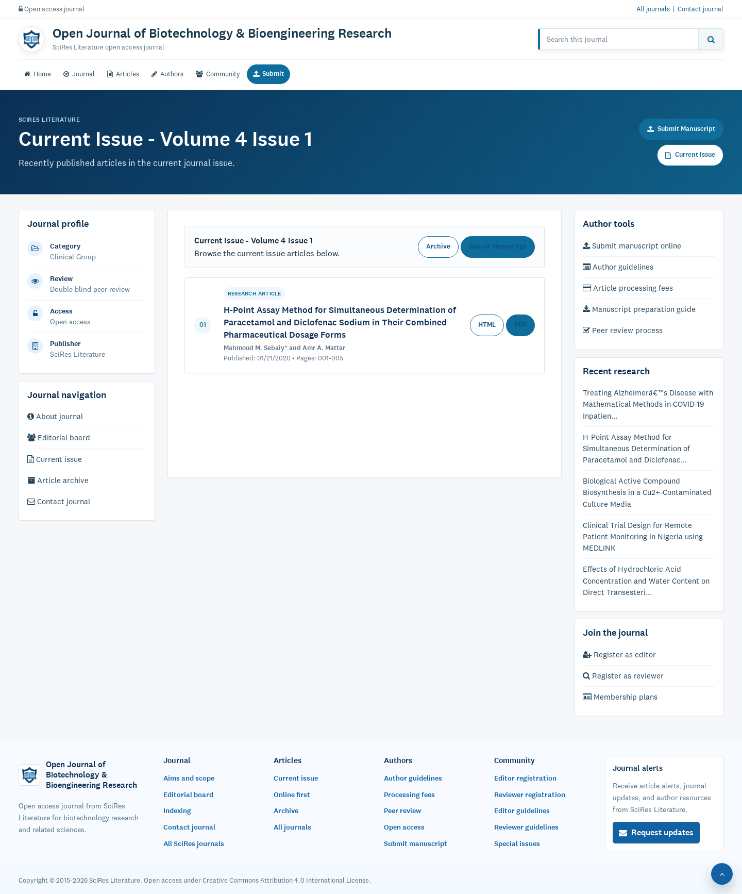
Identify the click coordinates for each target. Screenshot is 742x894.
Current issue (54, 459)
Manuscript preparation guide (639, 309)
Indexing (177, 811)
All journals (653, 9)
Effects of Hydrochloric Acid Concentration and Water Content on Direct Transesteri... (646, 580)
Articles (123, 74)
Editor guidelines (522, 811)
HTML (487, 324)
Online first (292, 795)
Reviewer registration (529, 795)
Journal (79, 74)
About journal (55, 416)
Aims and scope (188, 778)
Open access (404, 827)
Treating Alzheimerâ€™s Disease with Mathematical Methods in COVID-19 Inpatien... (648, 404)
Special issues (517, 844)
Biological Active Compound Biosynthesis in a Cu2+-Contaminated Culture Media (647, 492)
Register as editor (619, 654)
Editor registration (525, 778)
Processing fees (409, 795)
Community (218, 74)
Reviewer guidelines (526, 827)
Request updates (656, 832)
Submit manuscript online (632, 246)
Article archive (58, 480)
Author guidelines (618, 267)
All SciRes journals (193, 844)
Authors (167, 74)
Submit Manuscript (681, 129)
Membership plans (620, 697)
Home (37, 74)
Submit (268, 73)
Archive (438, 246)
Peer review (402, 811)
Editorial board (58, 437)
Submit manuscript (415, 844)
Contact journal (700, 9)
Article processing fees (628, 288)
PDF (520, 324)
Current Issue (690, 154)
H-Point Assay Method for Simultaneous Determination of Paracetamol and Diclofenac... (636, 448)
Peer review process (623, 330)
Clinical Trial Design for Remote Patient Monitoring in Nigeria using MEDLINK (643, 536)
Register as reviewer (623, 676)
